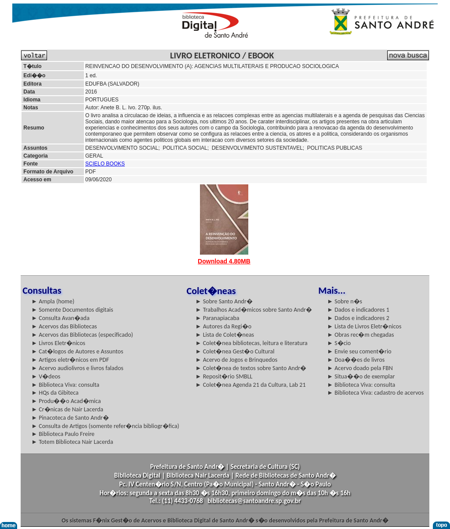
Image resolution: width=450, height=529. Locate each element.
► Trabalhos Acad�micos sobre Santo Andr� (254, 309)
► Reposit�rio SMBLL (224, 376)
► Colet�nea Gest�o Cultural (235, 351)
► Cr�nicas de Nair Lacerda (67, 409)
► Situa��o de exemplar (361, 376)
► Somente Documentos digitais (72, 309)
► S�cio (339, 343)
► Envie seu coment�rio (359, 351)
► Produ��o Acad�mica (66, 401)
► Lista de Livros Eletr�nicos (364, 326)
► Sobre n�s (344, 301)
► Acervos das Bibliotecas (64, 326)
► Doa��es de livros (356, 359)
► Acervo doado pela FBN (360, 368)
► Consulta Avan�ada (60, 318)
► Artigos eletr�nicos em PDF (70, 359)
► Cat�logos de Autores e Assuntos (77, 351)
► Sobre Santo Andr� (224, 301)
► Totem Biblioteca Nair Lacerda (72, 442)
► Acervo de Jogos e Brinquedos (237, 359)
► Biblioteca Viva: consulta (65, 385)
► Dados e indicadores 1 (358, 309)
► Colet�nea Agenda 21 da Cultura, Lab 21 (251, 385)
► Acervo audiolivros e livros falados (77, 368)
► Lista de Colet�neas (225, 334)
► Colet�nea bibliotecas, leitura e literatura (252, 343)
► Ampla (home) (52, 301)
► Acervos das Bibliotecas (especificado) (82, 334)
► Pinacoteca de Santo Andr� (70, 417)
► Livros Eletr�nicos (58, 343)
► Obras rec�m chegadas (360, 334)
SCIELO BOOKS (105, 164)
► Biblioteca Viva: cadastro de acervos (375, 392)
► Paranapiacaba (218, 318)
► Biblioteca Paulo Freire (62, 434)
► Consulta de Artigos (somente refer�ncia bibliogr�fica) (105, 426)
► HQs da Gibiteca (55, 392)
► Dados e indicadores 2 (358, 318)
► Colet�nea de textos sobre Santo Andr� (251, 368)
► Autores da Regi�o (223, 326)
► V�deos (45, 376)
